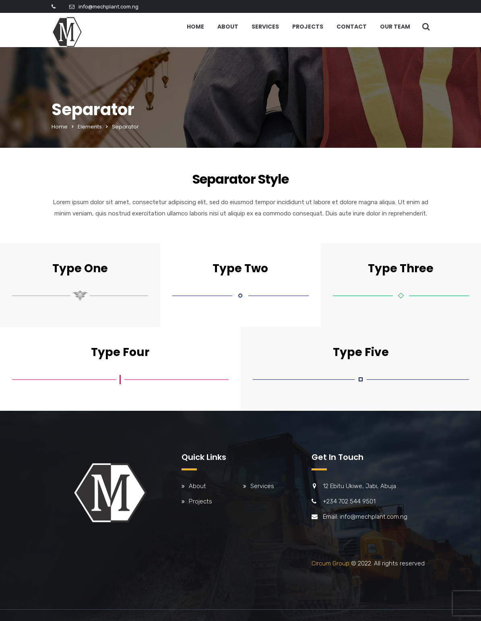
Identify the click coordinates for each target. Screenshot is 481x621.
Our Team (395, 27)
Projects (307, 27)
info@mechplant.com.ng (108, 7)
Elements (90, 126)
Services (265, 27)
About (227, 27)
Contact (351, 27)
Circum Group (330, 563)
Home (195, 27)
